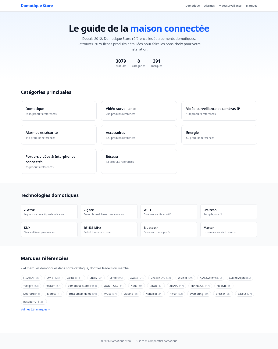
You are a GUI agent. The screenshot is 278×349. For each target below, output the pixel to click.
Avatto (137, 278)
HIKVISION (200, 285)
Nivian (176, 293)
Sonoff (116, 278)
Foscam (53, 285)
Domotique (192, 5)
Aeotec (75, 278)
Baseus (245, 293)
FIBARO (31, 278)
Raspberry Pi (33, 301)
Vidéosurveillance (230, 5)
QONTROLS (113, 285)
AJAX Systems (211, 278)
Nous (137, 285)
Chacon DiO (161, 278)
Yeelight (31, 285)
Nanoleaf (154, 293)
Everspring (199, 293)
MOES (110, 293)
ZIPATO (176, 285)
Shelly (96, 278)
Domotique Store (37, 5)
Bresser (223, 293)
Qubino (131, 293)
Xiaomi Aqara (240, 278)
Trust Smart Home (83, 293)
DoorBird (31, 293)
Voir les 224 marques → (36, 309)
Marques (251, 5)
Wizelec (185, 278)
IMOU (156, 285)
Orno (53, 278)
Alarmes (209, 5)
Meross (54, 293)
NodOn (224, 285)
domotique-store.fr (82, 285)
